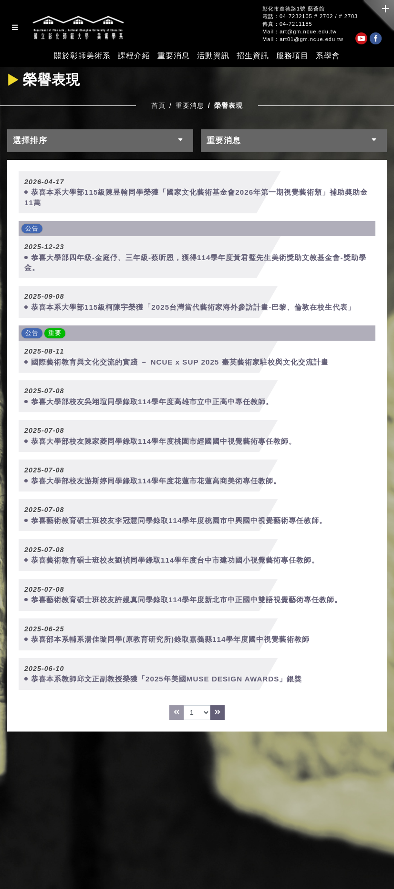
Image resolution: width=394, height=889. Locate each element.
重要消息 (173, 56)
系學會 (328, 56)
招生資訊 (253, 56)
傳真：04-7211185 (287, 24)
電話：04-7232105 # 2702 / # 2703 (310, 16)
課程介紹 (134, 56)
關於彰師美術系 (82, 56)
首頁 (158, 105)
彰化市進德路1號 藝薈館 (293, 8)
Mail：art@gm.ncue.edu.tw (299, 31)
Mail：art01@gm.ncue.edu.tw (302, 39)
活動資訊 (213, 56)
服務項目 (292, 56)
